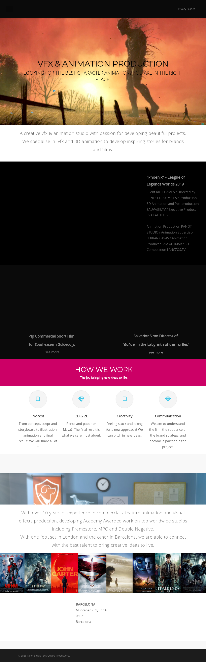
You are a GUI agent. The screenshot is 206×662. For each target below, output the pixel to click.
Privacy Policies (186, 9)
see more (52, 352)
